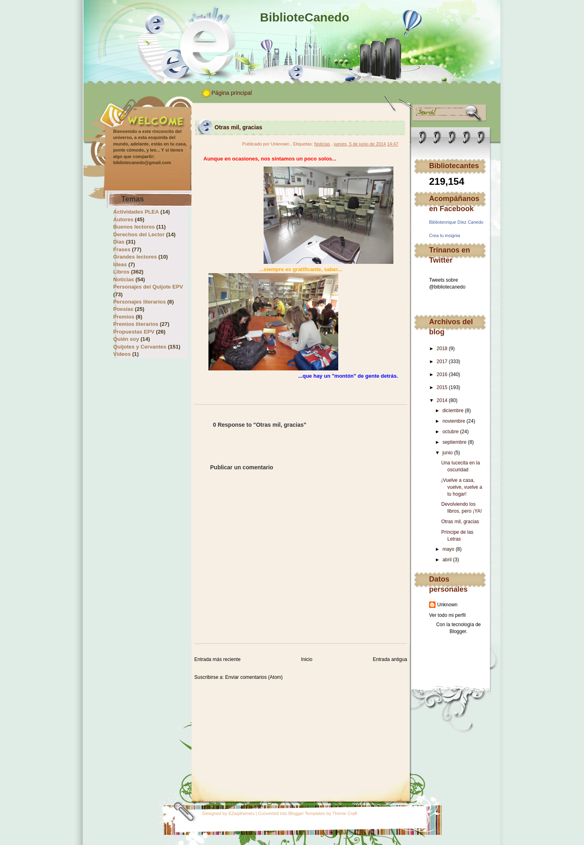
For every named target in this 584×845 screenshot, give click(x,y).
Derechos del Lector (139, 234)
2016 (442, 374)
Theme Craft (344, 813)
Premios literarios (135, 324)
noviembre (453, 421)
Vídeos (122, 354)
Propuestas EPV (134, 332)
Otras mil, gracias (460, 521)
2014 (442, 400)
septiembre (454, 442)
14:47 (392, 143)
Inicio (306, 659)
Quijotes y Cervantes (139, 347)
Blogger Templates (306, 813)
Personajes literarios (139, 302)
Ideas (120, 264)
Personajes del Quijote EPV (148, 287)
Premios (123, 317)
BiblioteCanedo (304, 17)
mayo (448, 549)
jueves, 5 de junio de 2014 (360, 143)
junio (447, 453)
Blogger (457, 631)
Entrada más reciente (217, 659)
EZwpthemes (241, 813)
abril (447, 560)
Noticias (123, 279)
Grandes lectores (135, 257)
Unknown (447, 605)
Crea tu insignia (444, 235)
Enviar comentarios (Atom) (254, 677)
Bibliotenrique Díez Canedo (456, 222)
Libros (121, 272)
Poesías (123, 309)
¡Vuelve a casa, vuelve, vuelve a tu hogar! (461, 487)
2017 (442, 361)
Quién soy (126, 339)
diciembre (453, 410)
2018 (442, 348)
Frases (122, 249)
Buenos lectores (134, 227)
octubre (450, 431)
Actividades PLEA (136, 212)
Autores (123, 219)
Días (119, 242)
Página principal (232, 93)
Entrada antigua (390, 659)
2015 (442, 387)
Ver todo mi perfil (447, 615)
